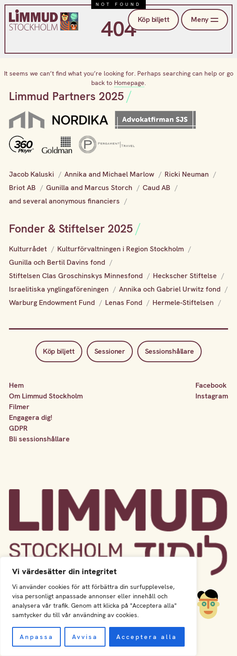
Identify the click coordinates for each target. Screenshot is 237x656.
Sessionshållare (169, 351)
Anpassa (37, 637)
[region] (98, 606)
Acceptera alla (146, 637)
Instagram (211, 396)
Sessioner (109, 351)
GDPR (18, 428)
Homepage (129, 83)
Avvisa (85, 637)
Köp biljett (153, 19)
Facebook (211, 385)
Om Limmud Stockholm (46, 396)
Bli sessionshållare (39, 439)
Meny (204, 19)
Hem (16, 385)
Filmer (19, 406)
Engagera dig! (30, 417)
